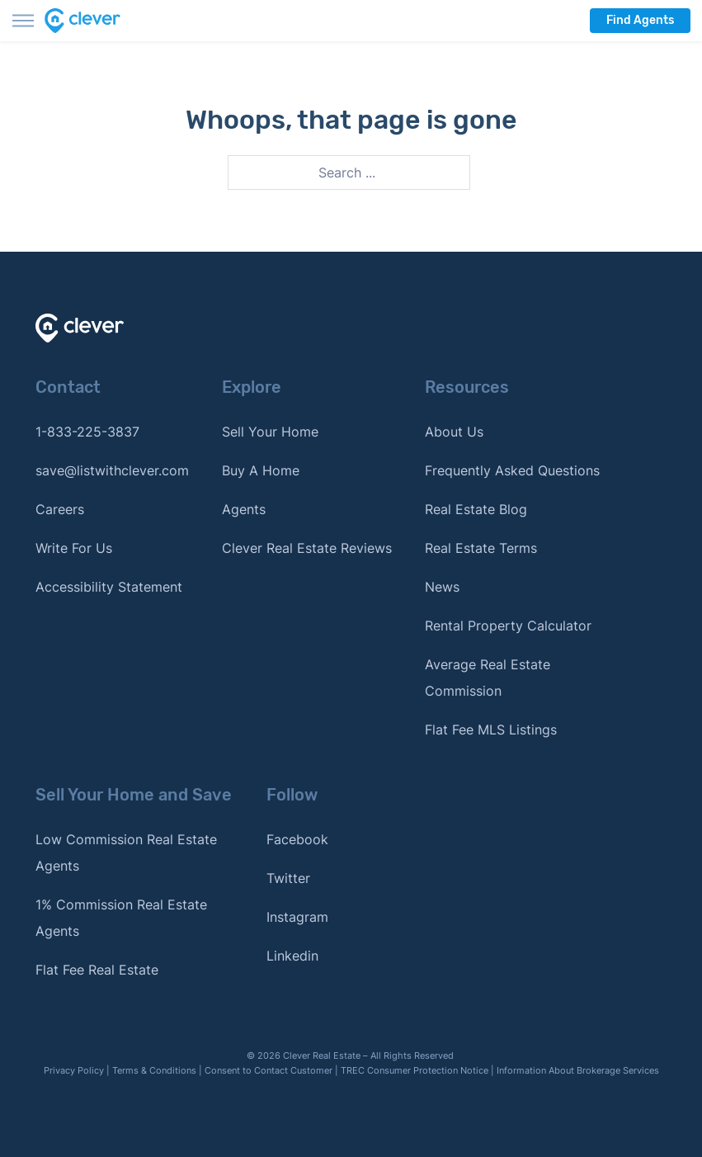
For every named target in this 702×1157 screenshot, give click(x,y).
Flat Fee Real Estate (96, 969)
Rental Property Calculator (508, 625)
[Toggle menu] (23, 20)
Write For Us (73, 548)
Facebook (297, 839)
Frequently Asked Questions (512, 470)
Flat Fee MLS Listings (491, 729)
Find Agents (640, 20)
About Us (454, 431)
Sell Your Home (270, 431)
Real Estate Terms (481, 548)
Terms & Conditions (154, 1070)
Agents (244, 509)
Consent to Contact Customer (268, 1070)
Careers (59, 509)
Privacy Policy (74, 1070)
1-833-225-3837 (87, 431)
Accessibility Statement (108, 586)
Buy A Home (260, 470)
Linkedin (292, 955)
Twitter (288, 878)
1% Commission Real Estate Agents (121, 917)
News (442, 586)
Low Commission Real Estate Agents (126, 852)
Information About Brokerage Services (578, 1070)
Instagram (297, 917)
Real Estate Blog (476, 509)
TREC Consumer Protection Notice (414, 1070)
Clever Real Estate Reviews (307, 548)
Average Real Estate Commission (487, 677)
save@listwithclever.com (112, 470)
